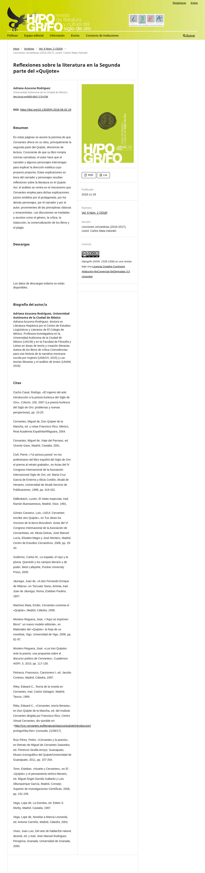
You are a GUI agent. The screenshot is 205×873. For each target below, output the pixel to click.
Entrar (194, 2)
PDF (90, 175)
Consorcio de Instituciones (102, 35)
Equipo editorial (34, 35)
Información (57, 35)
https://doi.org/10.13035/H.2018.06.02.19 (45, 109)
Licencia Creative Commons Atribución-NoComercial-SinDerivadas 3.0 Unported (106, 271)
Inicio (16, 48)
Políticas (12, 35)
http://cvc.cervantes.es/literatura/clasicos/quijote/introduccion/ (53, 725)
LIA (104, 175)
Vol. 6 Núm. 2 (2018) (51, 48)
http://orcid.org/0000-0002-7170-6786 (30, 96)
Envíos (75, 35)
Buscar (189, 35)
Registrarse (179, 2)
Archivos (29, 48)
